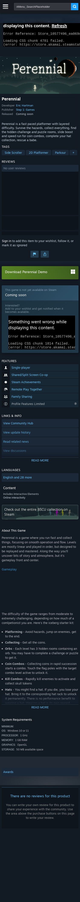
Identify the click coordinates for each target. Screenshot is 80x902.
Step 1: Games (25, 112)
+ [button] (73, 155)
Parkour (60, 155)
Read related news (16, 446)
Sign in (6, 243)
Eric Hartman (24, 108)
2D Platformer (38, 155)
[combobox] (42, 6)
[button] (40, 170)
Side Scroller (13, 155)
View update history (17, 437)
